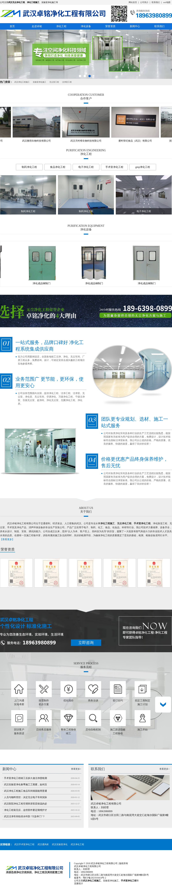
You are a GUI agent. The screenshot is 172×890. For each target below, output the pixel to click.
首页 (12, 26)
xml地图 (166, 2)
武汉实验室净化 (60, 844)
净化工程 (61, 26)
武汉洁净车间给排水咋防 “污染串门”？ (24, 816)
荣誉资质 (110, 26)
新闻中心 (135, 26)
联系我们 (156, 2)
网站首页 (133, 2)
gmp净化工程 (142, 167)
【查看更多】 (7, 539)
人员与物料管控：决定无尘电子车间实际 (25, 797)
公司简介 (144, 2)
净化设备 (86, 26)
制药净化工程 (29, 167)
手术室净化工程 (114, 167)
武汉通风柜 (43, 844)
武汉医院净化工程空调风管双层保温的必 (25, 803)
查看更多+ (76, 769)
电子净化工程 (86, 167)
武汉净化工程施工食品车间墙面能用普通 (25, 791)
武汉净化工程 (77, 844)
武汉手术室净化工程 (24, 844)
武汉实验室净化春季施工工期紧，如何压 (25, 784)
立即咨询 (86, 643)
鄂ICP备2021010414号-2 (94, 878)
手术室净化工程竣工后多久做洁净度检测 (25, 778)
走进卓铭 (37, 26)
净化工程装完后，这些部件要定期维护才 (25, 810)
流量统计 (78, 883)
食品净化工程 (57, 167)
